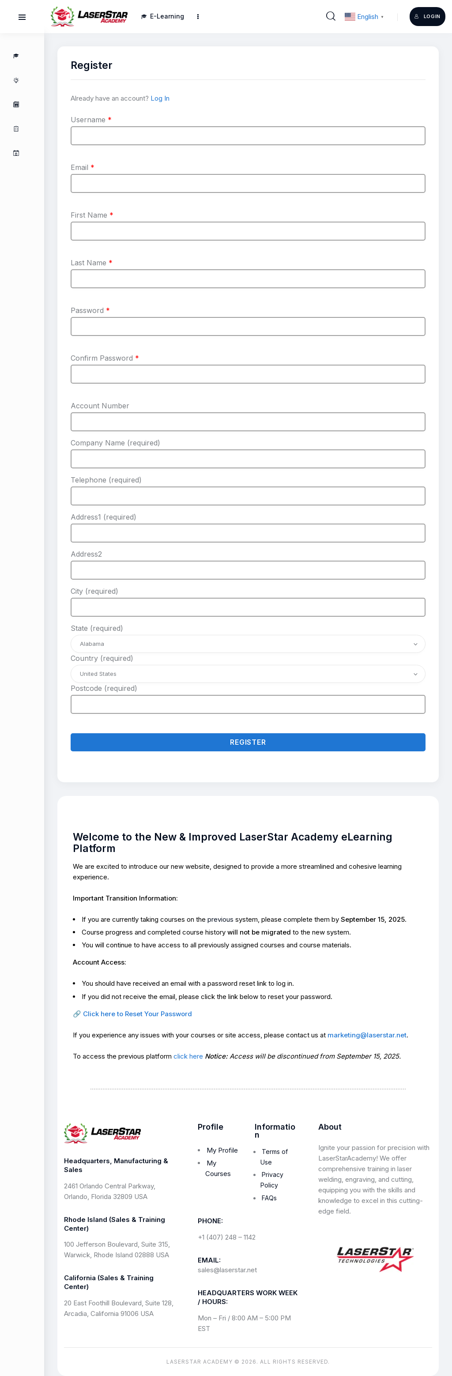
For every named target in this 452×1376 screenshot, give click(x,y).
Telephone (106, 479)
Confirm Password (105, 358)
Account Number (100, 405)
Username (91, 119)
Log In (160, 98)
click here (188, 1056)
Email (82, 167)
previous (220, 919)
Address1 (103, 517)
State (97, 628)
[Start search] (330, 16)
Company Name (115, 442)
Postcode (104, 688)
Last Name (92, 262)
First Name (92, 215)
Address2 (86, 554)
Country (102, 658)
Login (427, 16)
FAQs (269, 1198)
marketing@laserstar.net (367, 1035)
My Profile (222, 1150)
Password (90, 310)
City (94, 591)
